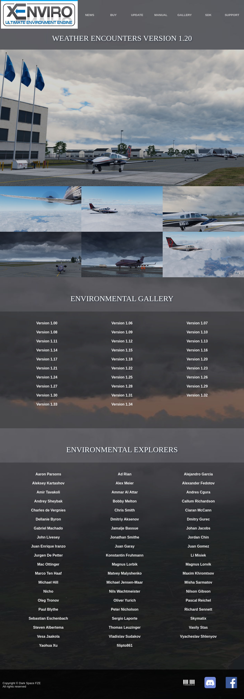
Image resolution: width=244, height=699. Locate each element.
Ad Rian (124, 474)
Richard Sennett (198, 609)
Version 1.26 (197, 377)
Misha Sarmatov (198, 582)
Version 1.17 (46, 359)
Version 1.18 (121, 359)
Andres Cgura (198, 492)
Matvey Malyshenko (125, 573)
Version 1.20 (197, 359)
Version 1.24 (46, 377)
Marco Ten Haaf (48, 573)
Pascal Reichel (198, 600)
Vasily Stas (198, 627)
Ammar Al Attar (125, 492)
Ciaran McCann (198, 510)
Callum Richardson (198, 501)
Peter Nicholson (124, 609)
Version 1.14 (46, 350)
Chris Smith (125, 510)
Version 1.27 (46, 386)
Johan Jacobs (198, 528)
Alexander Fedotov (198, 483)
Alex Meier (125, 483)
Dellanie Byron (48, 519)
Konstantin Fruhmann (124, 555)
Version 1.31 (121, 395)
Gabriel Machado (48, 528)
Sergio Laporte (124, 618)
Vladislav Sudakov (125, 636)
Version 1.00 (46, 323)
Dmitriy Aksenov (124, 519)
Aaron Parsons (48, 474)
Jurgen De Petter (48, 555)
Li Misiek (198, 555)
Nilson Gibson (198, 591)
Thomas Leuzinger (125, 627)
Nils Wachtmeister (124, 591)
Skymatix (198, 618)
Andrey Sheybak (48, 501)
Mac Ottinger (48, 564)
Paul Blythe (48, 609)
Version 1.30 (46, 395)
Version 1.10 (197, 332)
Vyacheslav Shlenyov (198, 636)
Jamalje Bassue (124, 528)
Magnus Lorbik (125, 564)
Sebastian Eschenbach (48, 618)
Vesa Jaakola (48, 636)
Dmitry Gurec (198, 519)
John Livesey (48, 537)
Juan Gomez (198, 546)
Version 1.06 (121, 323)
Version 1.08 (46, 332)
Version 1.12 (121, 341)
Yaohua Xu (48, 645)
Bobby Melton (125, 501)
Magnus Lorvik (198, 564)
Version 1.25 (121, 377)
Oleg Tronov (48, 600)
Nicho (48, 591)
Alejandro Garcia (198, 474)
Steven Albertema (48, 627)
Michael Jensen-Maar (124, 582)
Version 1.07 (197, 323)
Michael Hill (48, 582)
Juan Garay (124, 546)
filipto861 (125, 645)
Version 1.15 (121, 350)
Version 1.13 (197, 341)
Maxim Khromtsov (198, 573)
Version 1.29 (197, 386)
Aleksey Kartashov (48, 483)
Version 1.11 (46, 341)
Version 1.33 (46, 404)
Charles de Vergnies (48, 510)
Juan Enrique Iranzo (48, 546)
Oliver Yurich (125, 600)
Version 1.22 (121, 368)
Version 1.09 (121, 332)
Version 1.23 (197, 368)
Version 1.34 (121, 404)
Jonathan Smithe (124, 537)
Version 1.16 (197, 350)
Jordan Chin (198, 537)
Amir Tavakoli (48, 492)
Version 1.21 (46, 368)
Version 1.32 (197, 395)
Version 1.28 (121, 386)
